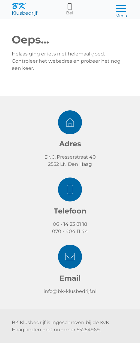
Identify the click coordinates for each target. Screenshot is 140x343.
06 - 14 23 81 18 (70, 224)
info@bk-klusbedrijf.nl (70, 291)
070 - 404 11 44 (70, 231)
